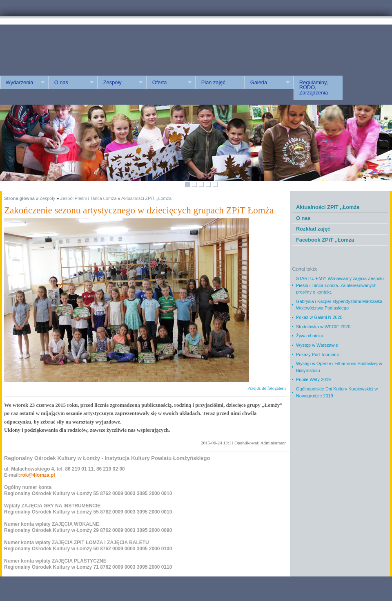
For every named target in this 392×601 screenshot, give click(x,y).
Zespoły (120, 82)
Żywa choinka (309, 335)
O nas (71, 82)
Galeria (267, 82)
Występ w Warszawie (317, 345)
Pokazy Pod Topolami (317, 354)
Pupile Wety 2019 (313, 379)
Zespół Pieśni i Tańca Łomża (88, 198)
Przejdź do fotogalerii (266, 388)
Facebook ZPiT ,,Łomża (325, 240)
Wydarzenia (22, 82)
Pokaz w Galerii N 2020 (319, 317)
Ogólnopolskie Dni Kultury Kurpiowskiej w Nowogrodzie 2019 (337, 392)
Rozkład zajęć (313, 229)
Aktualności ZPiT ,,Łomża (146, 198)
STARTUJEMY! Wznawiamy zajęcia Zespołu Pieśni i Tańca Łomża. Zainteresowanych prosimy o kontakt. (340, 285)
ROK (69, 46)
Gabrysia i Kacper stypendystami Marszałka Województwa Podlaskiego (339, 305)
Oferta (169, 82)
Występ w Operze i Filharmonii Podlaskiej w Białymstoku (339, 367)
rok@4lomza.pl (37, 475)
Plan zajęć (213, 82)
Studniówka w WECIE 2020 (323, 326)
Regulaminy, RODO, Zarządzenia (313, 87)
